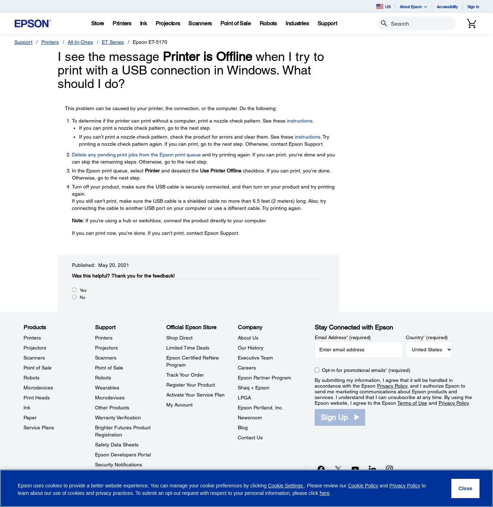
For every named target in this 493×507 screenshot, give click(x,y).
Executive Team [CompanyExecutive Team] (255, 358)
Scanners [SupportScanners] (105, 358)
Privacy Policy (392, 386)
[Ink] (143, 23)
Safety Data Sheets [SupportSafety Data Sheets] (116, 444)
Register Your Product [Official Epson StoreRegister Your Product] (190, 385)
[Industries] (297, 23)
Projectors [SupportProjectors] (106, 348)
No (82, 297)
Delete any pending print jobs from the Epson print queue (136, 154)
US (383, 6)
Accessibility (447, 6)
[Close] (465, 488)
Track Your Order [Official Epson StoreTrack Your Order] (185, 375)
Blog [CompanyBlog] (243, 427)
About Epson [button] (414, 6)
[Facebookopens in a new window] (321, 468)
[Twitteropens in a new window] (338, 468)
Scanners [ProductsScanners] (34, 358)
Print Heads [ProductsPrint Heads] (36, 397)
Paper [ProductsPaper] (30, 417)
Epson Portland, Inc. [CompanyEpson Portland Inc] (260, 407)
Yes (83, 290)
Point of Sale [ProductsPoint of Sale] (37, 368)
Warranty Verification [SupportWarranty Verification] (118, 417)
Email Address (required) (343, 337)
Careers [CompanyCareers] (247, 368)
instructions (300, 121)
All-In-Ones (80, 42)
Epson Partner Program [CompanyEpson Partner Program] (264, 378)
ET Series (113, 42)
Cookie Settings (286, 485)
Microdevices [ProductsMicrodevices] (38, 387)
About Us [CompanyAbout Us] (248, 338)
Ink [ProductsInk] (26, 407)
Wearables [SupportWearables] (107, 387)
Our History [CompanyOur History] (250, 348)
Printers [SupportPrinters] (103, 338)
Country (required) (427, 337)
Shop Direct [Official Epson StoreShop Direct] (179, 338)
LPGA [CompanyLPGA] (244, 397)
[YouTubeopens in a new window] (355, 468)
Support (23, 42)
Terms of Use (412, 403)
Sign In (473, 6)
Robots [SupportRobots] (103, 378)
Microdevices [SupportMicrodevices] (110, 397)
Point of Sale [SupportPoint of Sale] (109, 368)
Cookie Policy (363, 485)
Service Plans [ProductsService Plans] (38, 427)
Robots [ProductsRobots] (31, 378)
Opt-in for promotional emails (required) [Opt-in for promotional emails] (366, 370)
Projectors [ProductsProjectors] (34, 348)
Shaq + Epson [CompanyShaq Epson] (253, 387)
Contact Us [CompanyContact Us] (250, 437)
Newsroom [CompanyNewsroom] (250, 417)
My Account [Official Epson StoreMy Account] (179, 405)
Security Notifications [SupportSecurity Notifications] (118, 464)
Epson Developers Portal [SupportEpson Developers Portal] (123, 454)
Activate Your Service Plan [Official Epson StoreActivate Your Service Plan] (195, 395)
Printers (50, 42)
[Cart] (472, 23)
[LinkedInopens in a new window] (372, 468)
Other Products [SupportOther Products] (112, 407)
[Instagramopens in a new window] (389, 468)
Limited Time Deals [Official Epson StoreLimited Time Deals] (187, 348)
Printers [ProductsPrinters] (32, 338)
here (325, 493)
